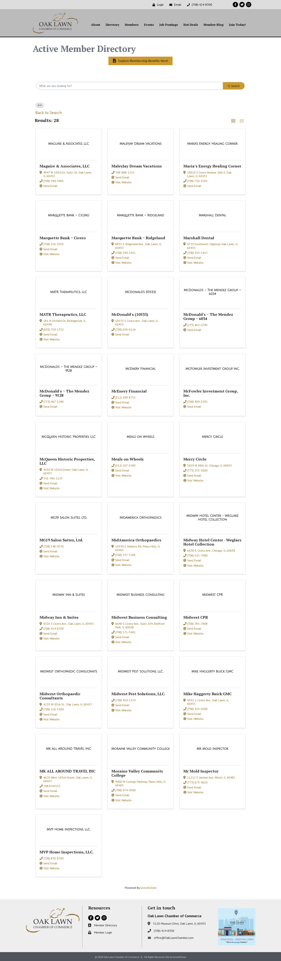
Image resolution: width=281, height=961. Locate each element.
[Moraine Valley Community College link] (140, 748)
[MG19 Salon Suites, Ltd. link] (68, 517)
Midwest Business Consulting (139, 616)
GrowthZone (148, 887)
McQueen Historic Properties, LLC (67, 460)
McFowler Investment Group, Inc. (210, 392)
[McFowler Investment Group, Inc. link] (212, 368)
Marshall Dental (198, 236)
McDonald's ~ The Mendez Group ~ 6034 (208, 315)
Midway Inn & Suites (59, 616)
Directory (112, 25)
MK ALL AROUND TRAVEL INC (67, 770)
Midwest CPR (195, 616)
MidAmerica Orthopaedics (136, 539)
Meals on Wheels (127, 458)
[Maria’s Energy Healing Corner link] (212, 143)
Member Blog (213, 25)
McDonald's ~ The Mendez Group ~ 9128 (64, 392)
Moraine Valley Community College (137, 772)
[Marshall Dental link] (212, 215)
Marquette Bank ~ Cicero (63, 236)
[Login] (157, 4)
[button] (233, 120)
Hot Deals (190, 25)
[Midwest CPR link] (212, 594)
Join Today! (237, 25)
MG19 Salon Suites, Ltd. (61, 539)
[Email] (174, 4)
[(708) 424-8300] (198, 4)
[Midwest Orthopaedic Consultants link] (68, 670)
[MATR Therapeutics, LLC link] (68, 291)
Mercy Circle (194, 458)
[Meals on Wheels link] (140, 436)
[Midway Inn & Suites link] (68, 594)
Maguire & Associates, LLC (65, 165)
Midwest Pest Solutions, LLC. (138, 693)
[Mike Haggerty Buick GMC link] (212, 670)
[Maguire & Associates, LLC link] (68, 143)
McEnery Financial (129, 390)
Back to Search (48, 111)
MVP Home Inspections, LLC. (66, 851)
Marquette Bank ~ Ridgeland (138, 236)
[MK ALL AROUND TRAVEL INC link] (68, 748)
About (95, 25)
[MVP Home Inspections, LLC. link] (68, 829)
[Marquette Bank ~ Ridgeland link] (140, 215)
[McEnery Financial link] (140, 368)
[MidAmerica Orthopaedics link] (140, 517)
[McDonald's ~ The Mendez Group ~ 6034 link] (212, 291)
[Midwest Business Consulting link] (141, 594)
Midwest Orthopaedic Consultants (60, 695)
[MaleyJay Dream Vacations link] (140, 143)
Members (132, 25)
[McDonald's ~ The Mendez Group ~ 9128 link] (69, 367)
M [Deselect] (40, 104)
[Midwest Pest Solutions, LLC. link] (140, 670)
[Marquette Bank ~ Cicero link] (68, 215)
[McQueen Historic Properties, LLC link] (69, 436)
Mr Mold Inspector (201, 770)
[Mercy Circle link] (212, 436)
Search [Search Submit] (234, 85)
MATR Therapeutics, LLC (63, 313)
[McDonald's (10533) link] (140, 291)
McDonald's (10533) (129, 313)
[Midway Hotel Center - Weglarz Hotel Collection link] (212, 516)
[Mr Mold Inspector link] (212, 748)
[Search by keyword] (130, 85)
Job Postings (168, 25)
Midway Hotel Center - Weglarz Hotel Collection (212, 541)
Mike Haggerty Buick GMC (207, 693)
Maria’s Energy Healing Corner (212, 165)
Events (149, 25)
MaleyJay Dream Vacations (136, 165)
